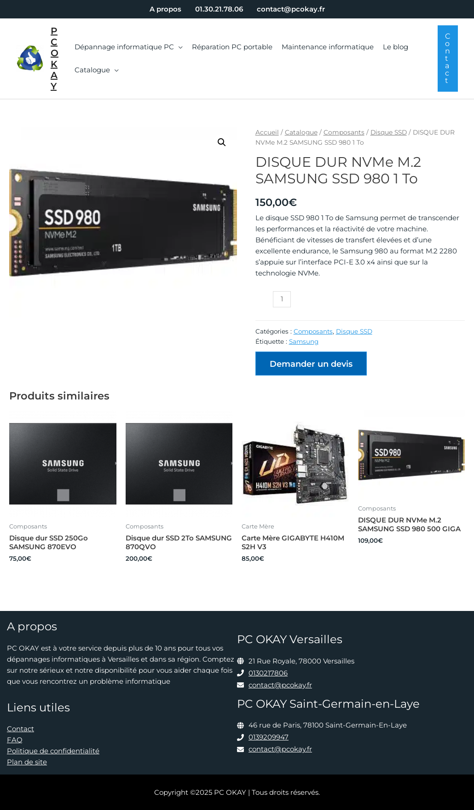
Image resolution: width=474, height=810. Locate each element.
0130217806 (268, 673)
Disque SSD (388, 132)
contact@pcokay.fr (280, 685)
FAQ (15, 739)
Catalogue (301, 132)
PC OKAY (54, 58)
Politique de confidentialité (53, 750)
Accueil (267, 132)
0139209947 (269, 737)
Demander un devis (311, 364)
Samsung (303, 341)
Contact (20, 728)
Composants (344, 132)
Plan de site (27, 761)
